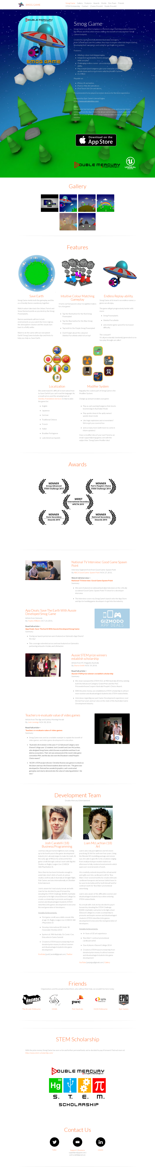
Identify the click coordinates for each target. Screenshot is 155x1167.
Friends (121, 3)
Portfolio (41, 955)
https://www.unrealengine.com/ (86, 101)
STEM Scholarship (73, 6)
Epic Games (123, 1010)
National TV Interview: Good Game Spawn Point (99, 564)
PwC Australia (77, 1010)
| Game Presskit (96, 6)
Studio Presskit (110, 6)
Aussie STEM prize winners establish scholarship (92, 674)
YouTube (82, 963)
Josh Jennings (33, 723)
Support (73, 1151)
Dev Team (112, 3)
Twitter (69, 955)
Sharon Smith (79, 666)
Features (88, 3)
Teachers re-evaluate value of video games (52, 716)
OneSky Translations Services (50, 399)
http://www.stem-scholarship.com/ (39, 1054)
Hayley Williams (34, 622)
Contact (85, 6)
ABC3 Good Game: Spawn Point (87, 573)
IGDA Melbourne (100, 1010)
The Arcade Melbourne (31, 1010)
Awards (96, 3)
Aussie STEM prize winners (89, 656)
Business (81, 1151)
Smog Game (70, 3)
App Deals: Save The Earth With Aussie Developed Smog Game (50, 613)
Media (103, 3)
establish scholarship (85, 659)
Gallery (80, 3)
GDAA (54, 1010)
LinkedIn (100, 1151)
